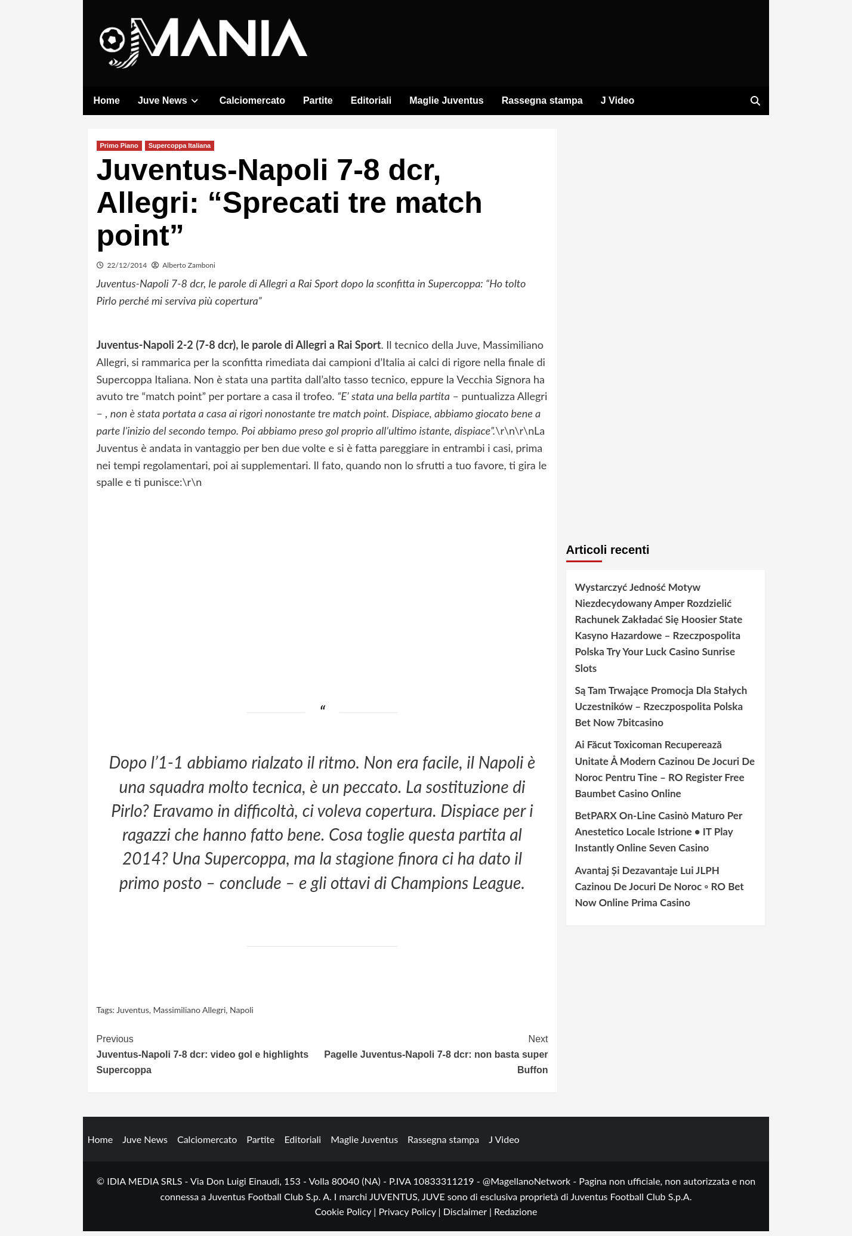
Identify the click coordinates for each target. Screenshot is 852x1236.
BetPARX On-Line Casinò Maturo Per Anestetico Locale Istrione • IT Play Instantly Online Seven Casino (658, 836)
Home (107, 100)
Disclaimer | (468, 1216)
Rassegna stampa (542, 100)
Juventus (132, 1014)
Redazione (515, 1216)
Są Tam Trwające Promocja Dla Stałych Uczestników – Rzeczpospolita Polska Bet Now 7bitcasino (661, 710)
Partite (318, 100)
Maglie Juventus (446, 100)
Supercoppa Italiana (180, 149)
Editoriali (371, 100)
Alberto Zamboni (188, 269)
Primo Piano (119, 149)
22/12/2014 (127, 269)
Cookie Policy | (347, 1216)
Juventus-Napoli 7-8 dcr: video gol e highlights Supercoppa (210, 1057)
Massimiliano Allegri (189, 1014)
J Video (618, 100)
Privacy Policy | (410, 1216)
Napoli (242, 1014)
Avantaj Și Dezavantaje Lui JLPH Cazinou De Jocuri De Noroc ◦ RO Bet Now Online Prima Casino (659, 890)
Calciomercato (252, 100)
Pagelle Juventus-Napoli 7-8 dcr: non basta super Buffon (435, 1057)
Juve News (170, 100)
